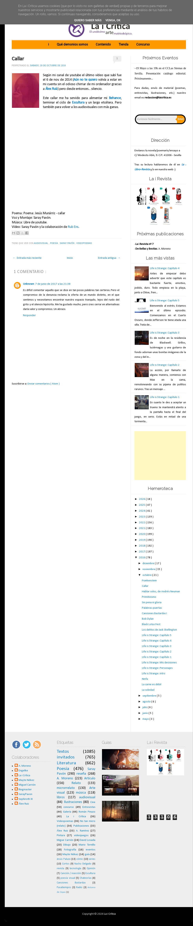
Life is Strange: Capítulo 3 (164, 332)
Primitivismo (149, 597)
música (81, 793)
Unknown (28, 284)
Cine (92, 802)
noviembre (149, 569)
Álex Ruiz (24, 803)
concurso (68, 807)
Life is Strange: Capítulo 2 (164, 365)
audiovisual (41, 243)
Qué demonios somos (72, 44)
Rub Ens (73, 227)
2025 (142, 505)
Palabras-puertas (152, 608)
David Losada (87, 840)
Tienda (123, 44)
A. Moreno (25, 766)
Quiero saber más (88, 20)
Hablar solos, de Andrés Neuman (161, 591)
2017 (142, 551)
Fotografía (70, 849)
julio (145, 707)
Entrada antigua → (109, 258)
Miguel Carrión (27, 784)
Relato (76, 783)
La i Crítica (24, 775)
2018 (142, 545)
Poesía (54, 243)
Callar (18, 59)
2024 (142, 510)
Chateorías (86, 878)
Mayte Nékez (26, 780)
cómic (79, 859)
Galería (67, 811)
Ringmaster (25, 789)
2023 (142, 516)
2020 (142, 534)
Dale (181, 119)
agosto (146, 701)
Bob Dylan (148, 618)
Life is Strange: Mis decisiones (159, 662)
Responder (29, 315)
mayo (146, 719)
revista (60, 868)
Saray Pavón (67, 243)
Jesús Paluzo (64, 859)
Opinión (91, 868)
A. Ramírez (82, 830)
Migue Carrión (65, 840)
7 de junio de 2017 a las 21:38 (52, 284)
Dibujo (67, 844)
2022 (142, 522)
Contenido (103, 44)
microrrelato (66, 788)
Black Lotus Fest (151, 624)
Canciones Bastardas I (154, 613)
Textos (63, 751)
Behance (115, 98)
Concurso (143, 44)
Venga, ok (113, 20)
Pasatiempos (64, 887)
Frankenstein (149, 580)
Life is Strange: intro (153, 673)
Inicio (70, 258)
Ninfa (145, 679)
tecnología (75, 868)
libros (61, 797)
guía (87, 854)
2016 (142, 557)
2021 (142, 528)
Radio (79, 887)
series (92, 859)
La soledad (148, 690)
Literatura (66, 763)
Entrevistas (88, 807)
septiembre (149, 695)
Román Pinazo (87, 811)
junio (145, 713)
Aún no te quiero (85, 80)
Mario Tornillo (87, 844)
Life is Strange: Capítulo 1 (164, 397)
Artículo (89, 778)
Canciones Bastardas (71, 882)
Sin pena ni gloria (151, 602)
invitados (66, 757)
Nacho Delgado (82, 864)
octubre (147, 575)
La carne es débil (151, 684)
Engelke (23, 770)
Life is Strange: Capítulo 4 (164, 268)
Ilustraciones (73, 802)
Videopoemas (84, 243)
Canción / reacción (70, 873)
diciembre (148, 563)
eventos (90, 849)
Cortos (65, 864)
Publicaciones (81, 825)
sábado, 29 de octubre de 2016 (48, 65)
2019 (142, 540)
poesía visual (67, 878)
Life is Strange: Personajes (157, 668)
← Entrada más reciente (27, 258)
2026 (142, 499)
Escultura (78, 102)
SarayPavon (25, 794)
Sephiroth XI (26, 799)
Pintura (61, 835)
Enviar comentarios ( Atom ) (44, 383)
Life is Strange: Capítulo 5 (164, 300)
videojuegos (81, 835)
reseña (81, 774)
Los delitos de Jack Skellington (159, 629)
